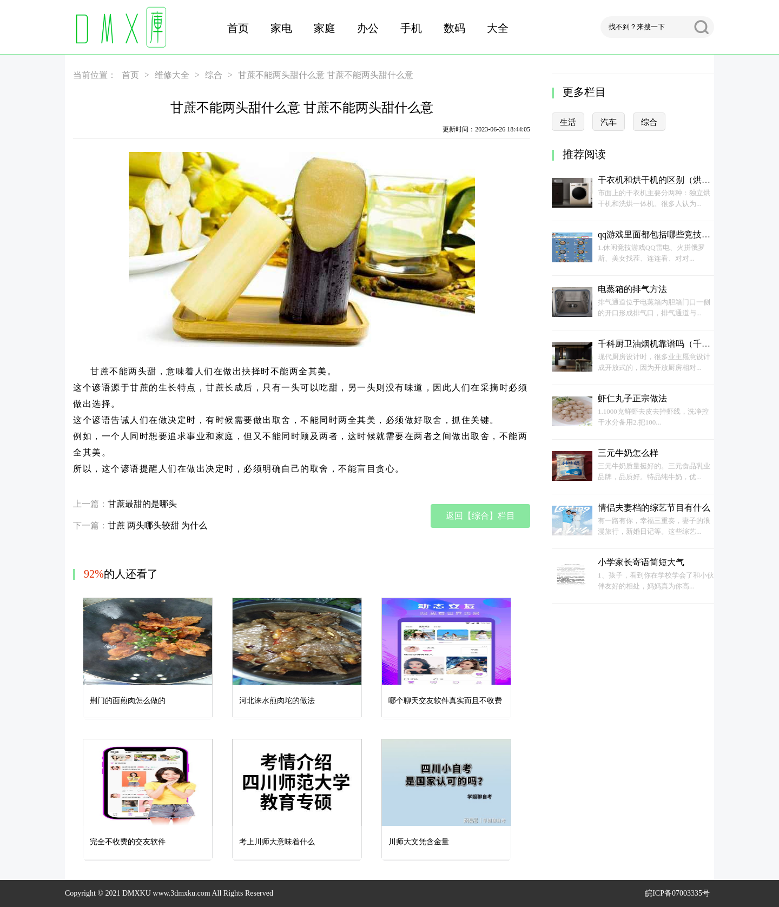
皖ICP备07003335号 (677, 893)
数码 (454, 28)
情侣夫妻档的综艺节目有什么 (654, 507)
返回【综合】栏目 (480, 515)
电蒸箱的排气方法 (632, 289)
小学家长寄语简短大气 (641, 562)
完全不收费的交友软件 (128, 842)
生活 (568, 122)
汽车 (608, 122)
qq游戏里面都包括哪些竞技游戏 (658, 234)
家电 (281, 28)
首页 (238, 28)
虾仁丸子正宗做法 (632, 398)
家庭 (324, 28)
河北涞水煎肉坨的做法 (277, 701)
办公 (368, 28)
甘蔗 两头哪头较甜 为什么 (157, 525)
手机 (411, 28)
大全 (498, 28)
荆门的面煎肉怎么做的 (128, 701)
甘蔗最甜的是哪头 (142, 503)
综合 (213, 75)
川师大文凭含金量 (418, 842)
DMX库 (119, 27)
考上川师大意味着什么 (277, 842)
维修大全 (172, 75)
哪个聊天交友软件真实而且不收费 (445, 701)
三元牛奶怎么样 (628, 453)
